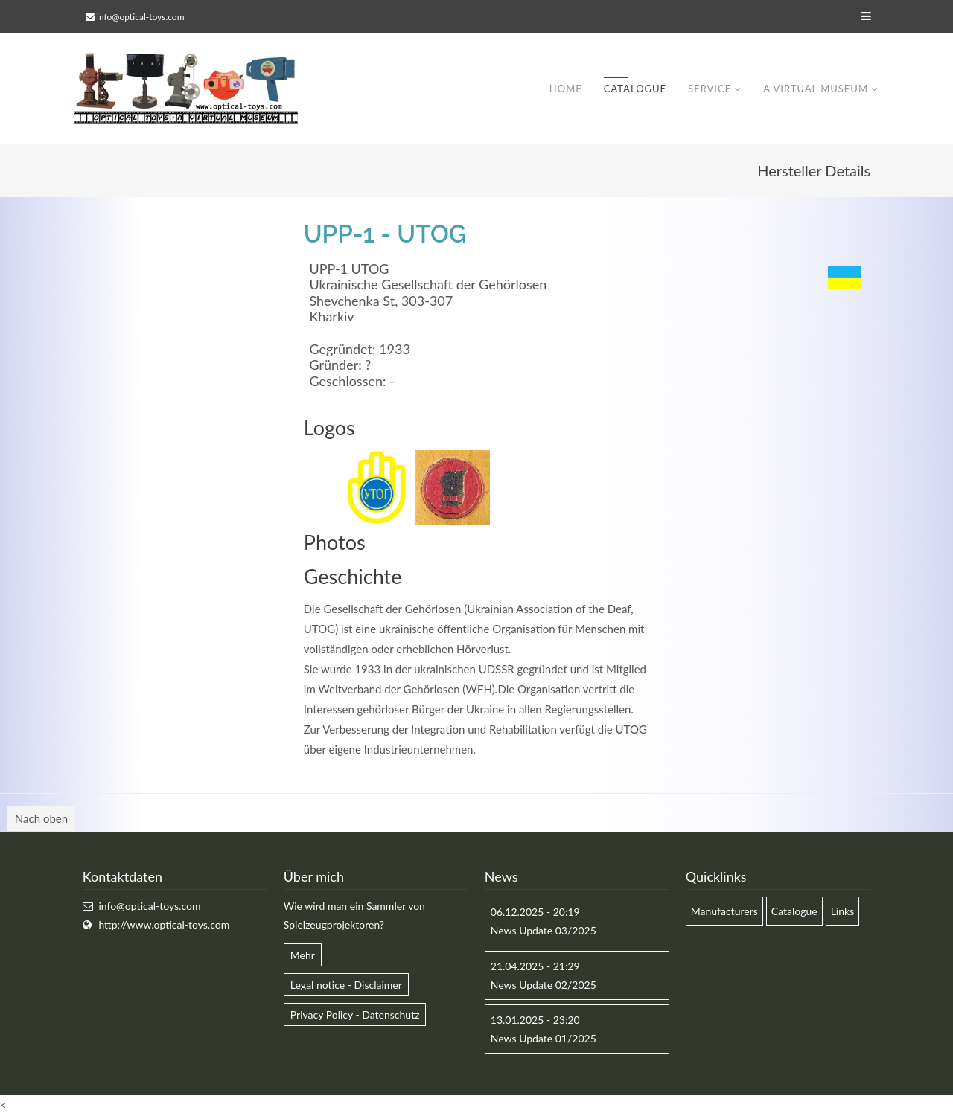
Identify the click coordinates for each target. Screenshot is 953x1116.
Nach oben (41, 818)
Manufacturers (724, 911)
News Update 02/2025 (543, 984)
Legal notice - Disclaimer (346, 984)
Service (709, 88)
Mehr (302, 955)
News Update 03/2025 (543, 930)
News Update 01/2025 (543, 1038)
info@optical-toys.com (140, 16)
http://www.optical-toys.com (163, 924)
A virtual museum (815, 88)
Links (843, 911)
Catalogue (635, 88)
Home (565, 88)
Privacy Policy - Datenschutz (355, 1014)
